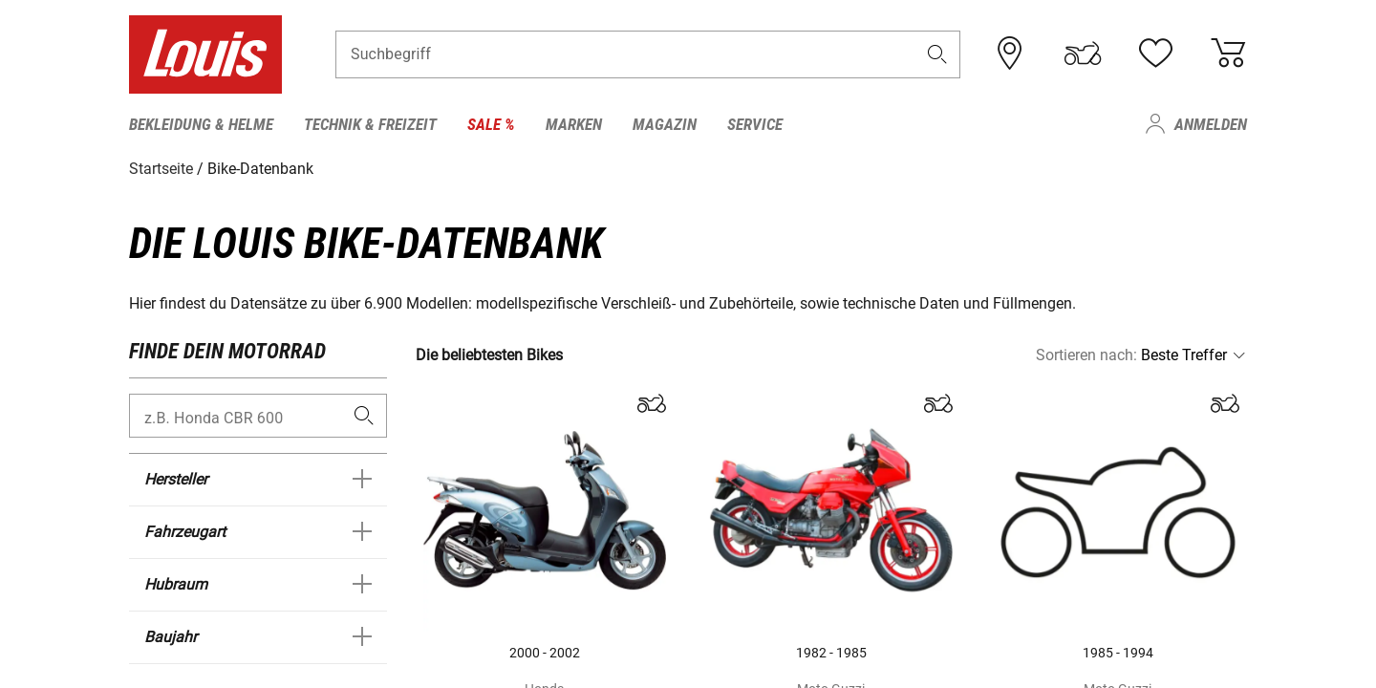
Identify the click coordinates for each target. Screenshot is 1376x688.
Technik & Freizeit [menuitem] (370, 124)
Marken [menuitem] (574, 124)
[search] (364, 416)
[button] (937, 54)
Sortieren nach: (1086, 355)
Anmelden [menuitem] (1210, 124)
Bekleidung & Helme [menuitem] (201, 124)
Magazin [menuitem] (665, 124)
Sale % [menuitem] (491, 124)
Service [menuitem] (755, 124)
